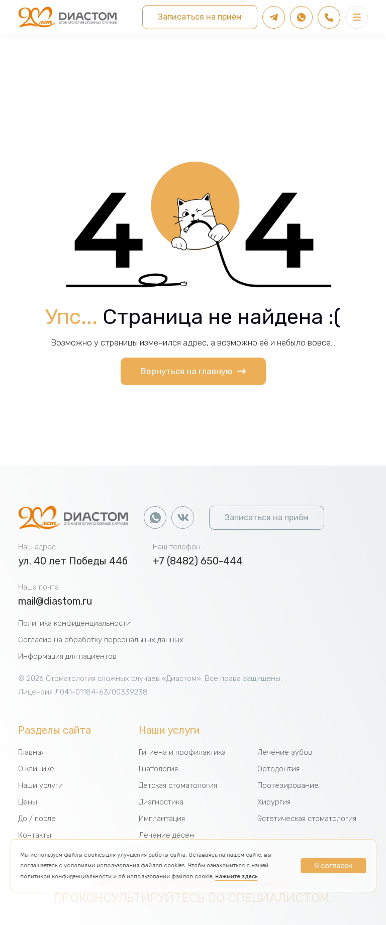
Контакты (34, 835)
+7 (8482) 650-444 (198, 561)
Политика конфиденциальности (74, 623)
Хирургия (274, 801)
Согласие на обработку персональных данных (100, 639)
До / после (37, 818)
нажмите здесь (236, 876)
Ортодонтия (278, 768)
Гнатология (158, 768)
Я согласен (333, 865)
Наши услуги (40, 785)
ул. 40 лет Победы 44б (73, 561)
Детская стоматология (178, 785)
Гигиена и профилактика (182, 752)
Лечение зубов (284, 752)
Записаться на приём (200, 17)
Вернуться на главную (193, 371)
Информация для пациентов (67, 656)
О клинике (36, 768)
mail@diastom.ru (55, 601)
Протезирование (288, 785)
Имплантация (162, 818)
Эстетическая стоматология (306, 818)
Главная (31, 752)
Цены (27, 801)
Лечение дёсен (166, 835)
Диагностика (161, 801)
